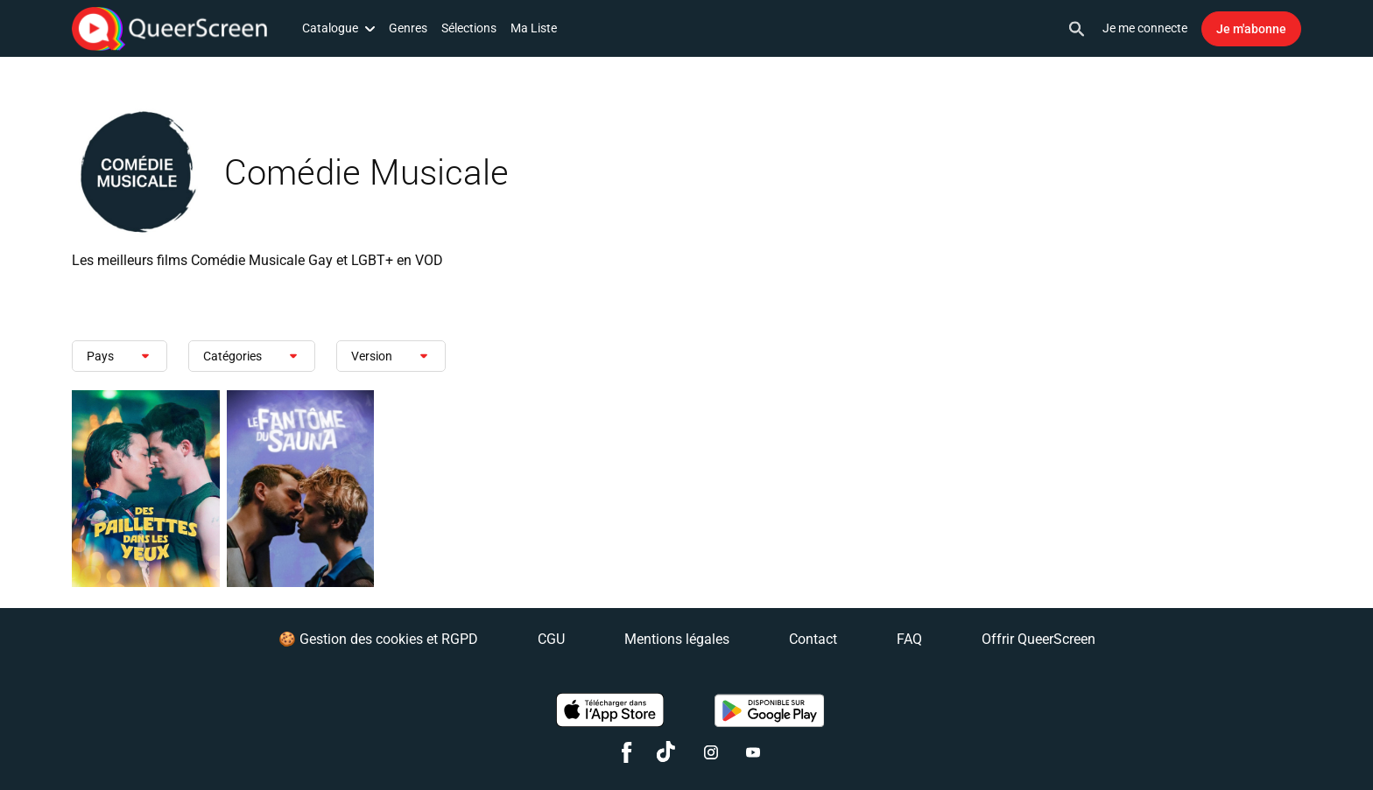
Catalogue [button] (338, 28)
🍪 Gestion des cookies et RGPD (378, 639)
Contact (813, 639)
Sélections (468, 28)
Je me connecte (1144, 28)
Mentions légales (676, 639)
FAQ (909, 639)
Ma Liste (533, 28)
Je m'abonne (1251, 29)
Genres (408, 28)
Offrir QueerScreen (1038, 639)
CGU (551, 639)
